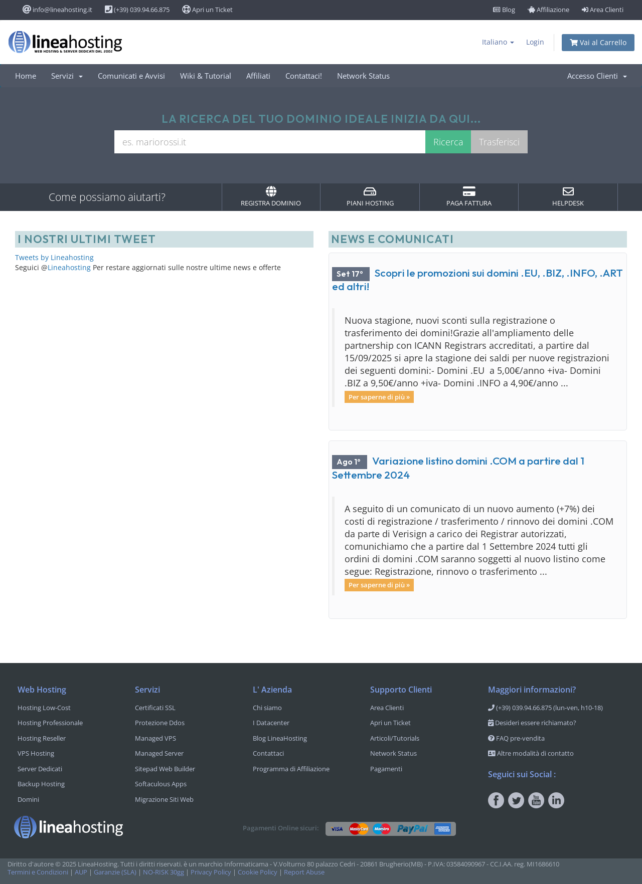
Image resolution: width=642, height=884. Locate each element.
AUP (81, 872)
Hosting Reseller (42, 738)
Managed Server (159, 753)
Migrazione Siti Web (164, 799)
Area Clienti (602, 9)
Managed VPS (155, 738)
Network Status (363, 76)
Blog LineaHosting (280, 738)
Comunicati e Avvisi (131, 76)
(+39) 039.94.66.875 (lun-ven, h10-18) (545, 707)
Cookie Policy (257, 872)
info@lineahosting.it (57, 9)
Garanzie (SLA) (115, 872)
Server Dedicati (40, 768)
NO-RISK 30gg (163, 872)
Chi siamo (267, 707)
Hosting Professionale (50, 722)
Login (535, 42)
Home (25, 76)
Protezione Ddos (160, 722)
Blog (504, 9)
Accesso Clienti (597, 76)
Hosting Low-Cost (44, 707)
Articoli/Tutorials (394, 738)
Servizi (67, 76)
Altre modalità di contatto (531, 753)
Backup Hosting (41, 783)
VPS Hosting (36, 753)
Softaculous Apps (161, 783)
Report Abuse (304, 872)
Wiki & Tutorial (205, 76)
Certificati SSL (155, 707)
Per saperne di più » (379, 396)
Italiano (498, 42)
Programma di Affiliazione (291, 768)
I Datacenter (271, 722)
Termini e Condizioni (38, 872)
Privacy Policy (211, 872)
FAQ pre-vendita (516, 738)
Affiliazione (548, 9)
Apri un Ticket (207, 9)
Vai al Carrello (598, 42)
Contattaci (268, 753)
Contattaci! (303, 76)
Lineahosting (69, 267)
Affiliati (258, 76)
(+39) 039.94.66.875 (137, 9)
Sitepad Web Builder (165, 768)
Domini (28, 799)
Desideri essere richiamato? (532, 722)
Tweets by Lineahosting (54, 257)
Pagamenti (386, 768)
